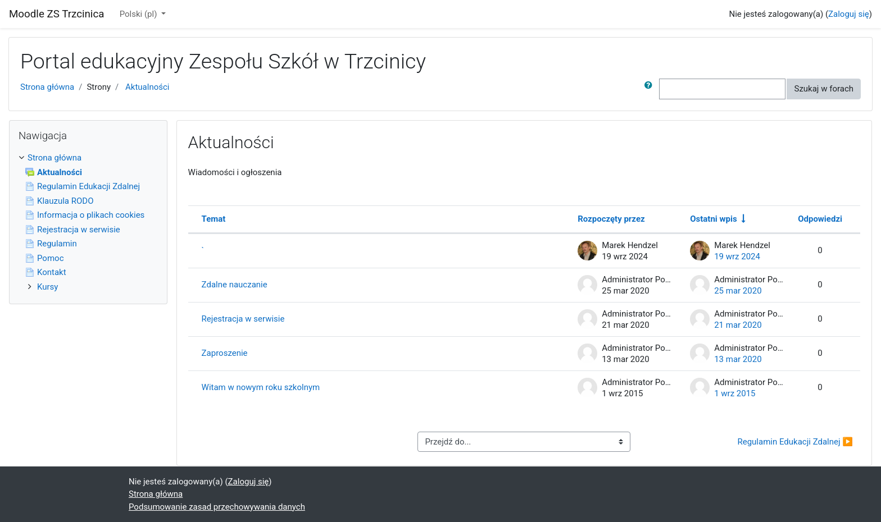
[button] (650, 89)
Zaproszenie (225, 353)
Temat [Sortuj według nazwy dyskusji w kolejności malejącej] (214, 219)
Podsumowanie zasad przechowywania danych (217, 507)
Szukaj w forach (823, 89)
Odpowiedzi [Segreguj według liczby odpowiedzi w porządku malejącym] (820, 219)
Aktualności (147, 87)
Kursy (47, 287)
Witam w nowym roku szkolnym (261, 387)
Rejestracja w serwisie (243, 319)
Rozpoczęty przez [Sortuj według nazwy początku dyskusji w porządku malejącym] (611, 219)
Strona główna (47, 87)
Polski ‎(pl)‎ (139, 14)
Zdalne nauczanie (234, 285)
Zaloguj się (848, 14)
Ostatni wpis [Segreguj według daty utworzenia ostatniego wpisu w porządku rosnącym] (713, 219)
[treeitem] (88, 158)
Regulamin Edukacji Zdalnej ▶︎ (795, 442)
